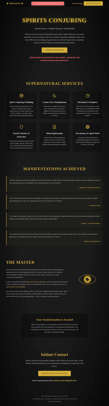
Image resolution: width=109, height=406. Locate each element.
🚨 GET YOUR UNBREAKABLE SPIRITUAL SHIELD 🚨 (48, 3)
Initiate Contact (93, 3)
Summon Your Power (54, 50)
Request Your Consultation (54, 373)
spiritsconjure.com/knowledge (15, 287)
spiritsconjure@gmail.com (65, 380)
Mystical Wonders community (36, 282)
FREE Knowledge (77, 3)
